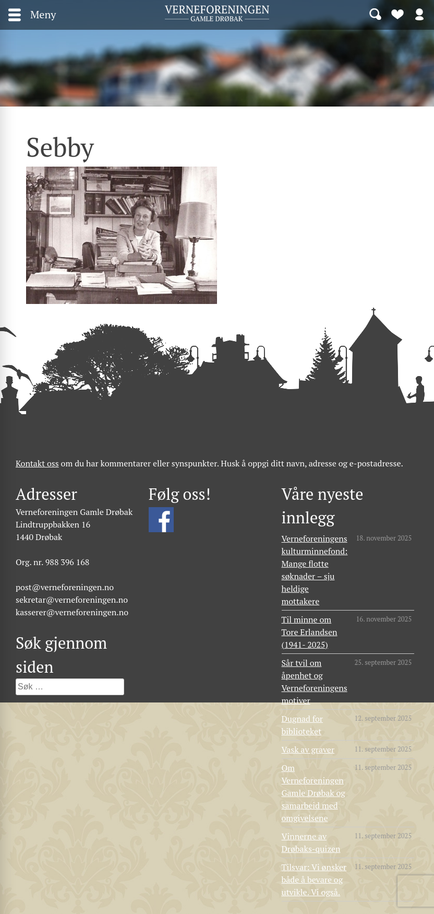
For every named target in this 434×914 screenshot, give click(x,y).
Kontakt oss (37, 463)
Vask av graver (308, 749)
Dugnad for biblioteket (302, 725)
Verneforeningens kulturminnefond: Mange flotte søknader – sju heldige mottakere (315, 570)
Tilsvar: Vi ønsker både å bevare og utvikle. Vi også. (314, 879)
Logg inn (419, 13)
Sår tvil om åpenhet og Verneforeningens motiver (314, 681)
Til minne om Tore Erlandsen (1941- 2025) (309, 632)
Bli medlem (397, 13)
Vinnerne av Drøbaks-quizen (311, 842)
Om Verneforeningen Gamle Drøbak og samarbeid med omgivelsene (313, 793)
